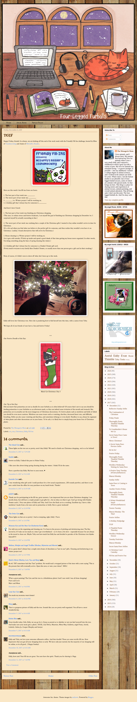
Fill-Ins (30, 431)
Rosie (130, 356)
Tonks (122, 359)
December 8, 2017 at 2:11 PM (19, 520)
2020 (109, 392)
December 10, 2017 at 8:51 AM (19, 648)
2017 (109, 403)
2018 (109, 399)
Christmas (19, 431)
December (113, 406)
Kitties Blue (13, 618)
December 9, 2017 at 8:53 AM (19, 630)
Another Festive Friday (117, 489)
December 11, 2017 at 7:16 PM (19, 660)
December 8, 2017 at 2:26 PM (19, 540)
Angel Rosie (21, 123)
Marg (10, 604)
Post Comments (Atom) (55, 683)
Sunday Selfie (114, 480)
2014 (109, 607)
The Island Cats (14, 445)
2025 (109, 374)
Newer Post (8, 676)
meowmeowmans (15, 636)
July (111, 574)
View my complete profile (114, 200)
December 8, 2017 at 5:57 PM (19, 555)
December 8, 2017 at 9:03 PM (19, 586)
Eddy (25, 431)
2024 (109, 378)
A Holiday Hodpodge (117, 521)
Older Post (93, 676)
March (112, 588)
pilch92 (11, 494)
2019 (109, 395)
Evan (124, 355)
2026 (109, 371)
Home (8, 123)
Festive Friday (114, 453)
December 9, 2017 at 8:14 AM (19, 613)
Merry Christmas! (115, 441)
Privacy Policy (37, 123)
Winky (128, 359)
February (113, 592)
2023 (109, 381)
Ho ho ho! (112, 450)
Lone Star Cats (14, 592)
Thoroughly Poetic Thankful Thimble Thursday (116, 423)
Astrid (108, 355)
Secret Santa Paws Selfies (118, 546)
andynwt (75, 697)
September (114, 567)
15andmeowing (11, 144)
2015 (109, 603)
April (112, 585)
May (111, 581)
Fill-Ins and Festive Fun (117, 556)
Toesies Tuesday (115, 508)
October (113, 564)
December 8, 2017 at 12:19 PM (19, 508)
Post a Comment (12, 665)
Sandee (11, 457)
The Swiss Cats (14, 513)
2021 (109, 388)
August (112, 571)
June (111, 578)
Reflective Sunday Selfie (118, 409)
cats (13, 431)
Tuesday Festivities (116, 539)
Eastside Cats (13, 479)
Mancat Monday (115, 476)
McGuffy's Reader (32, 144)
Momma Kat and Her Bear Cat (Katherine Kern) (26, 526)
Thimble (109, 359)
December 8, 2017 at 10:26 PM (19, 599)
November (114, 560)
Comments (111, 139)
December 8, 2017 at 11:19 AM (19, 489)
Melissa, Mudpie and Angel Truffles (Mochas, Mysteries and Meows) (33, 545)
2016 (109, 600)
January (113, 595)
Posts (109, 135)
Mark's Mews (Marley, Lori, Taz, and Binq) (24, 560)
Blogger (90, 697)
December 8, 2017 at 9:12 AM (19, 474)
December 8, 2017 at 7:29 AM (19, 452)
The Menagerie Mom (125, 151)
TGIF (111, 524)
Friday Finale (114, 418)
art (10, 431)
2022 (109, 385)
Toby (117, 359)
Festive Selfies (114, 517)
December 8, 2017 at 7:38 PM (19, 569)
